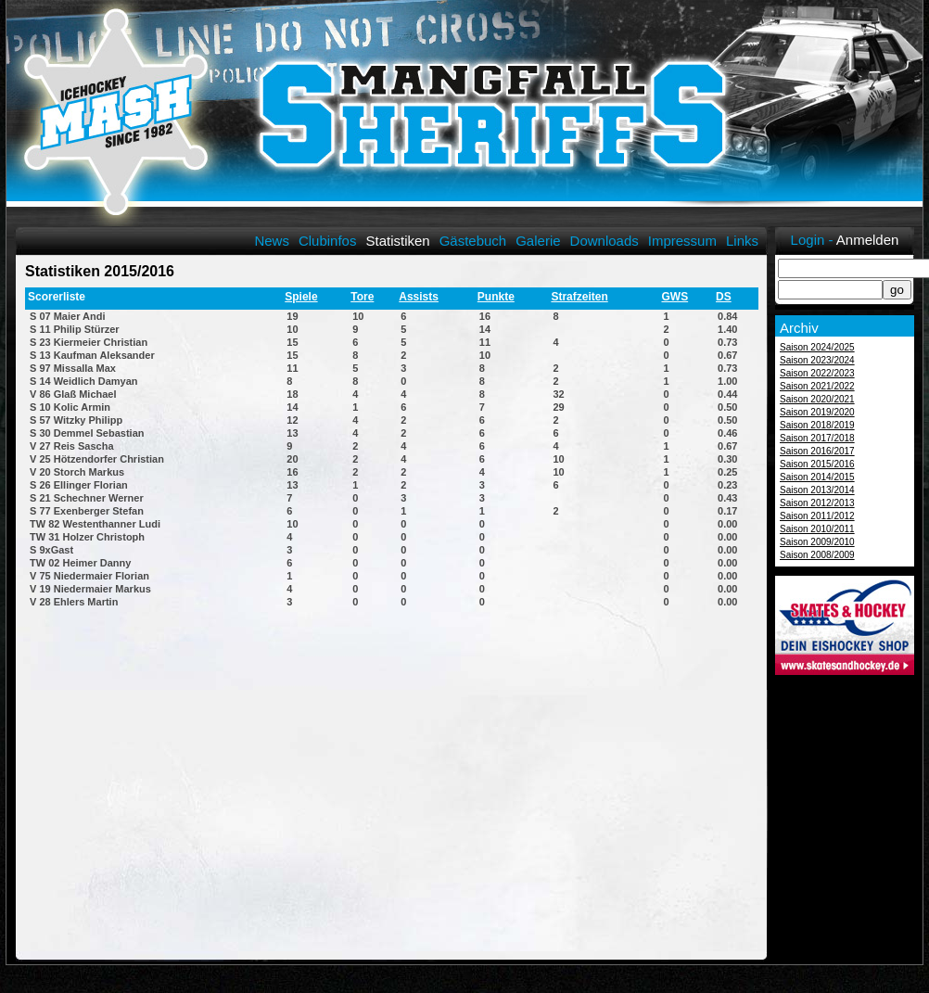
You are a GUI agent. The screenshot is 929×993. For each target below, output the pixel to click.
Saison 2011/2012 (817, 516)
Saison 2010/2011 (817, 529)
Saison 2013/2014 (817, 490)
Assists (419, 296)
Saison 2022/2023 (817, 373)
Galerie (537, 240)
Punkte (496, 296)
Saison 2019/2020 (817, 412)
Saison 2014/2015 (817, 477)
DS (724, 296)
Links (742, 240)
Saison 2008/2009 (817, 555)
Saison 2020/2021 (817, 399)
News (271, 240)
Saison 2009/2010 (817, 542)
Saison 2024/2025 (817, 347)
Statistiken (397, 240)
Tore (362, 296)
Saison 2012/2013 (817, 503)
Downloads (604, 240)
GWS (674, 296)
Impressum (682, 240)
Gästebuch (473, 240)
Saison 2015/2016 (817, 464)
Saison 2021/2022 (817, 386)
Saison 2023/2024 (817, 360)
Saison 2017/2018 (817, 438)
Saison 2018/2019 (817, 425)
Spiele (301, 296)
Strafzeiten (579, 296)
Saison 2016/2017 (817, 451)
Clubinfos (328, 240)
